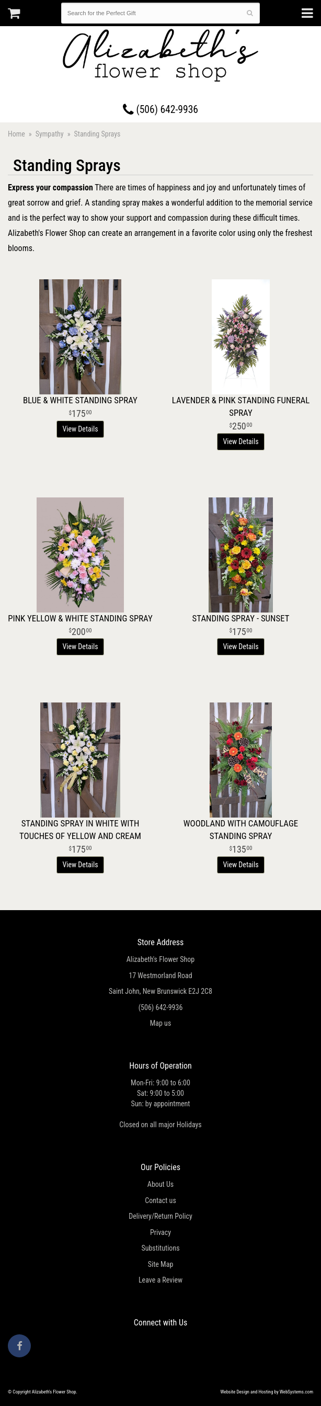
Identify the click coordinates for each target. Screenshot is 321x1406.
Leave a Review (160, 1280)
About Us (160, 1184)
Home (16, 134)
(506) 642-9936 (160, 110)
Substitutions (160, 1248)
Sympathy (50, 134)
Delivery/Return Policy (160, 1216)
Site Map (161, 1264)
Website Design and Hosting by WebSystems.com (267, 1391)
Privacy (160, 1232)
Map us (160, 1023)
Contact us (160, 1200)
